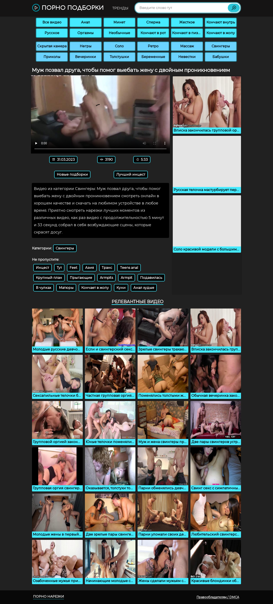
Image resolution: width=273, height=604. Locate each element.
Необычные (119, 33)
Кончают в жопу (220, 33)
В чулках (43, 288)
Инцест (42, 268)
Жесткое (187, 22)
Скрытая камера (52, 46)
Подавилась (151, 278)
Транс (107, 268)
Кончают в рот (153, 33)
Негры (85, 46)
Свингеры (221, 46)
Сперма (153, 22)
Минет (119, 22)
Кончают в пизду (187, 33)
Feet (73, 268)
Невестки (187, 57)
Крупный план (49, 278)
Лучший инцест (130, 174)
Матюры (66, 288)
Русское (52, 33)
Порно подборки (68, 8)
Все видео (51, 22)
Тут (59, 268)
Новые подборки (72, 174)
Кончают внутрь (220, 22)
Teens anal (129, 268)
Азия (89, 268)
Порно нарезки (48, 596)
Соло (119, 46)
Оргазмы (85, 33)
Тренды (120, 8)
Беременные (153, 57)
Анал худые (143, 288)
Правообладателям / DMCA (217, 597)
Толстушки (119, 57)
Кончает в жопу (95, 288)
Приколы (52, 57)
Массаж (187, 46)
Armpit (126, 278)
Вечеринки (85, 57)
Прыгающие (81, 278)
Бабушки (220, 57)
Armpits (106, 278)
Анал (85, 22)
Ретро (153, 46)
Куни (121, 288)
